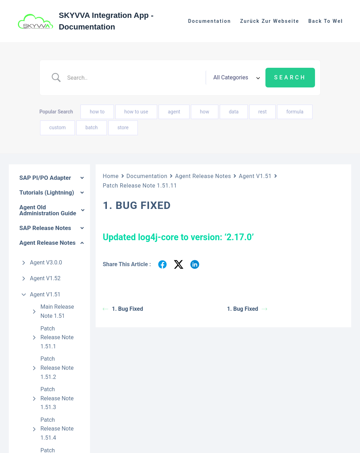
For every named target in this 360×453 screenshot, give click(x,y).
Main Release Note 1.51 (57, 311)
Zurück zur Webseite (269, 21)
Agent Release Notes (203, 176)
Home (110, 176)
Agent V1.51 (45, 294)
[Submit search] (290, 77)
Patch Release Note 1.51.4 (56, 428)
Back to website (331, 21)
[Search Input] (134, 78)
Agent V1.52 (45, 278)
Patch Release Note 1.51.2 (56, 367)
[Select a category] (235, 78)
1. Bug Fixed (123, 309)
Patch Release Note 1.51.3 (56, 398)
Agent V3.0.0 (46, 262)
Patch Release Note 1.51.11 (140, 185)
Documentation (209, 21)
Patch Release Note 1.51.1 (56, 337)
